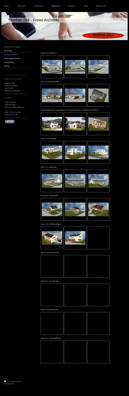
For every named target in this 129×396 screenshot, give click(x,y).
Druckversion (9, 382)
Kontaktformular (11, 114)
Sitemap (18, 382)
